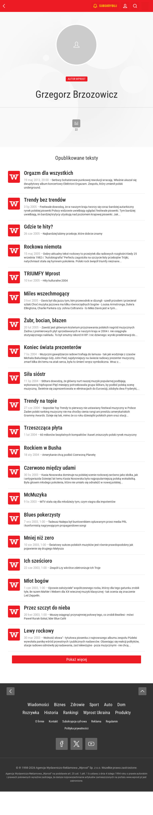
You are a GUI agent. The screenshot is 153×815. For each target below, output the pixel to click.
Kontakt (53, 745)
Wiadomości (38, 728)
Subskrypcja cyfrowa (74, 745)
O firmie (39, 745)
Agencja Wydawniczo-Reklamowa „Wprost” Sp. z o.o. (68, 791)
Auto (108, 728)
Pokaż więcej (76, 682)
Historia (51, 736)
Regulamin (112, 745)
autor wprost (76, 78)
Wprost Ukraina (96, 736)
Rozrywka (31, 736)
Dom (121, 728)
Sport (94, 728)
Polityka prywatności (76, 752)
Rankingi (70, 736)
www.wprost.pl (134, 800)
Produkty (123, 736)
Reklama (96, 745)
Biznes (60, 728)
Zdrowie (77, 728)
